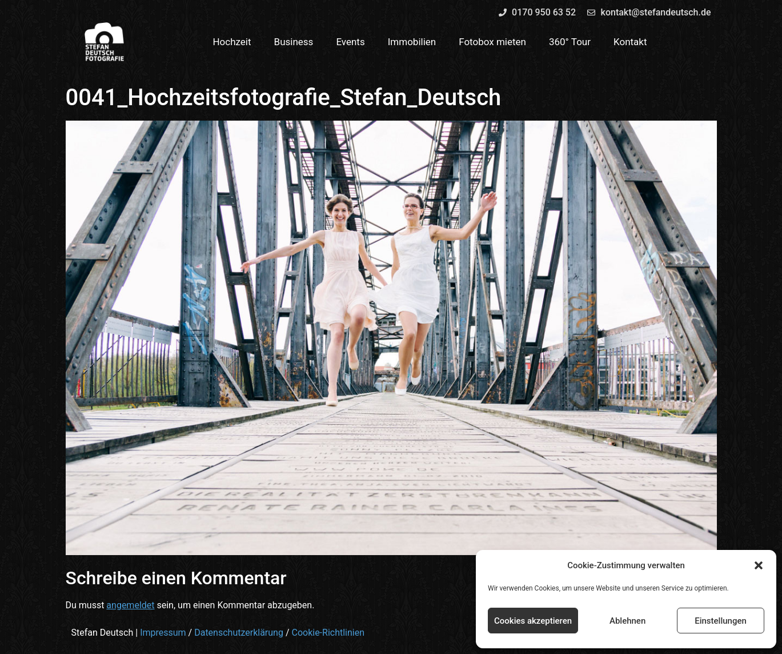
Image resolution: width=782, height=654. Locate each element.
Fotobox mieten (492, 41)
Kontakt (630, 41)
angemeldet (130, 605)
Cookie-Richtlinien (327, 632)
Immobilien (412, 41)
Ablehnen (627, 621)
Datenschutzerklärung (238, 632)
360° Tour (570, 41)
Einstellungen (721, 621)
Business (294, 41)
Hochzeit (231, 41)
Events (350, 41)
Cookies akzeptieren (533, 621)
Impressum (163, 632)
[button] (758, 565)
